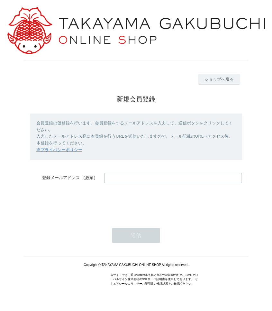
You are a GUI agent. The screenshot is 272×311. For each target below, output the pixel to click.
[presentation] (153, 202)
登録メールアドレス (61, 177)
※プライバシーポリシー (59, 149)
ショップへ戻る (219, 79)
